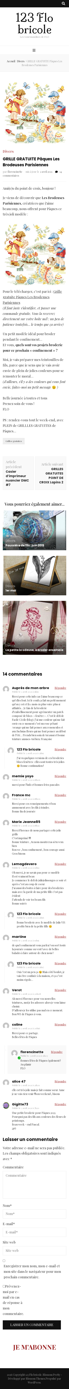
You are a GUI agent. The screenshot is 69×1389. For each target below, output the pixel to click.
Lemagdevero (24, 864)
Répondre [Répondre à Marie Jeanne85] (60, 821)
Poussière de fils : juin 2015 (25, 545)
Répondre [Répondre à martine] (60, 936)
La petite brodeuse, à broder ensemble (34, 650)
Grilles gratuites (14, 441)
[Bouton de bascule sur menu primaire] (34, 50)
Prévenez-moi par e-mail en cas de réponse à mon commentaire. (13, 1300)
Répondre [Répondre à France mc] (60, 795)
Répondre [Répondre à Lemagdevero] (60, 864)
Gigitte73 (20, 1104)
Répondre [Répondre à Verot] (60, 990)
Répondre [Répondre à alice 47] (60, 1081)
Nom (7, 1205)
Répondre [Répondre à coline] (60, 1024)
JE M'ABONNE (34, 1346)
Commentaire (13, 1167)
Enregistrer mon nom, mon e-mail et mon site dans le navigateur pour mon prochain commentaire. (32, 1271)
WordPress (34, 1382)
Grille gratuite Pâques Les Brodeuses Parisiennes (32, 297)
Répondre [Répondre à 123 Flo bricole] (60, 749)
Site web (9, 1242)
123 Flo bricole (34, 23)
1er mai (11, 590)
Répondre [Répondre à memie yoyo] (60, 776)
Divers (8, 151)
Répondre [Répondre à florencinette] (57, 1052)
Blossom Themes (35, 1378)
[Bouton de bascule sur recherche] (63, 3)
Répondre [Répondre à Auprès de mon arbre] (60, 688)
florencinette (15, 171)
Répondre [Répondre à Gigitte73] (60, 1104)
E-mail (9, 1224)
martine (19, 936)
